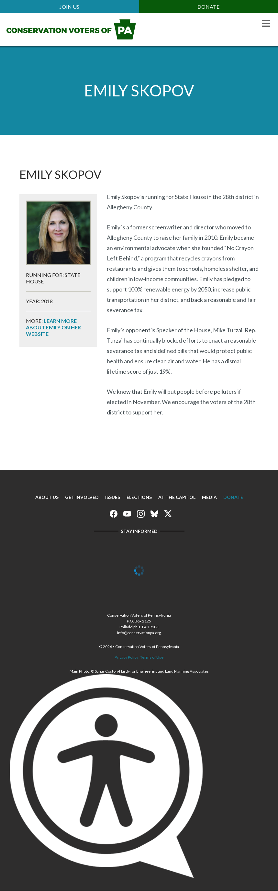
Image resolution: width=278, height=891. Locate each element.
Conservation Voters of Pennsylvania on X (168, 514)
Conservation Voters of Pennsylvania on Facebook (113, 514)
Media (209, 497)
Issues (112, 497)
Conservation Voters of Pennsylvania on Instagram (141, 514)
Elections (139, 497)
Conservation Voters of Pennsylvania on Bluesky (154, 514)
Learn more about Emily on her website (53, 327)
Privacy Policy (126, 657)
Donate (208, 7)
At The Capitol (176, 497)
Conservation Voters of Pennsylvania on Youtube (127, 514)
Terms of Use (151, 657)
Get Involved (82, 497)
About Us (47, 497)
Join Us (69, 7)
